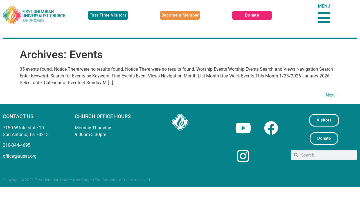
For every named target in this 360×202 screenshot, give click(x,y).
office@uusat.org (20, 156)
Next (333, 95)
